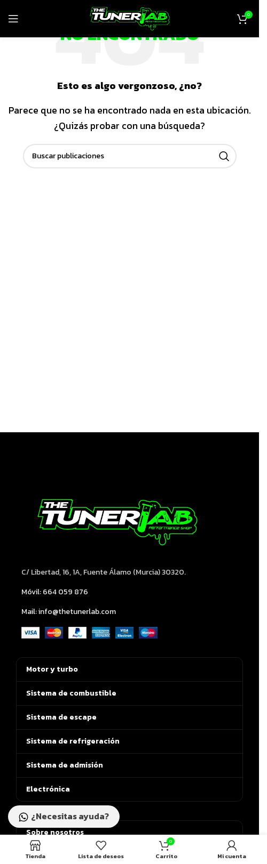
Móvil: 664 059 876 (54, 591)
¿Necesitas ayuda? (64, 817)
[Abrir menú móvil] (13, 18)
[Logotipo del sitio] (130, 17)
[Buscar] (130, 156)
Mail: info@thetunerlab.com (68, 611)
